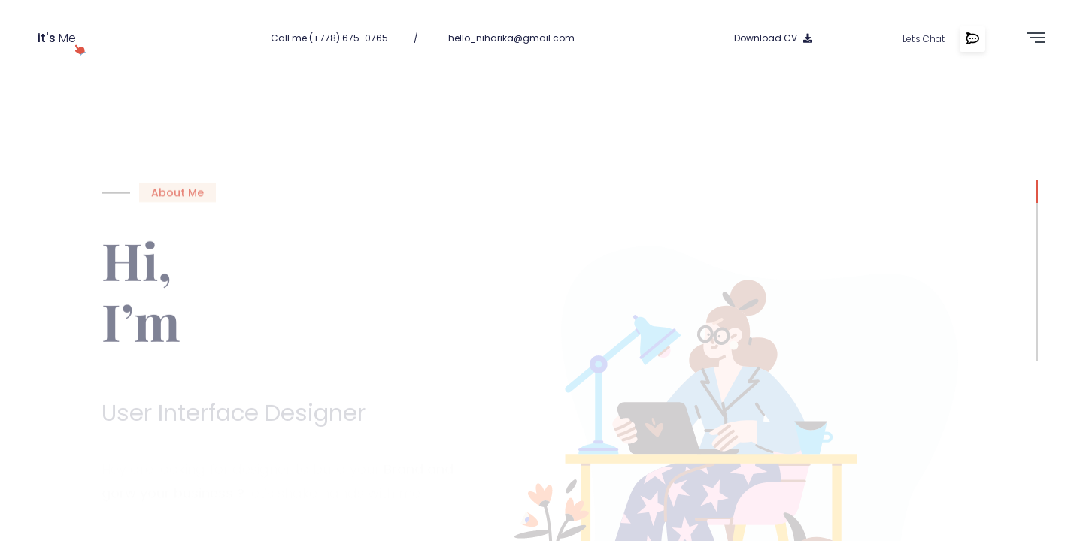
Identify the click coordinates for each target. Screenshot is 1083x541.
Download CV (773, 38)
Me (57, 38)
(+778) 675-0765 (348, 38)
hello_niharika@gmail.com (511, 38)
